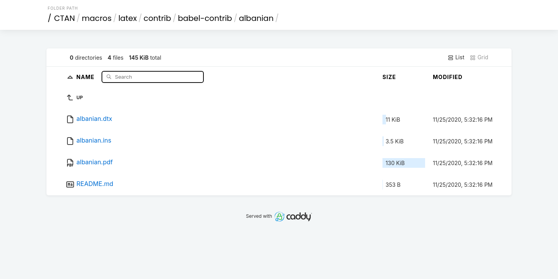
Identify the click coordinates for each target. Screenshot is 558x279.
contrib (157, 18)
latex (127, 18)
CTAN (64, 18)
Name (86, 76)
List (456, 57)
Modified (448, 77)
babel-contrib (205, 18)
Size (389, 77)
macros (97, 18)
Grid (479, 57)
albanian (256, 18)
